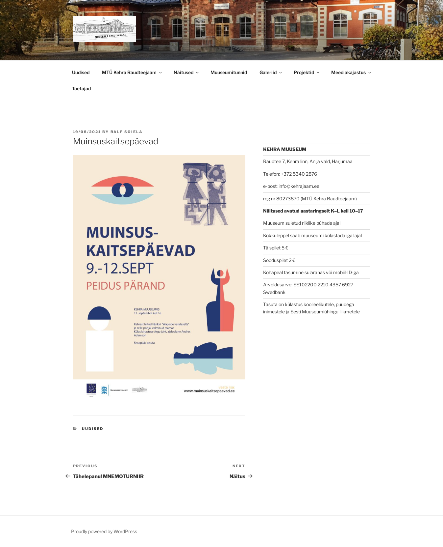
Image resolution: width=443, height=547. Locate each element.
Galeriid (271, 72)
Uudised (80, 72)
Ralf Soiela (127, 132)
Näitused (187, 72)
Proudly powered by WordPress (104, 531)
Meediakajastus (351, 72)
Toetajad (81, 88)
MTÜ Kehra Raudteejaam (132, 72)
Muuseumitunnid (228, 72)
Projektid (307, 72)
